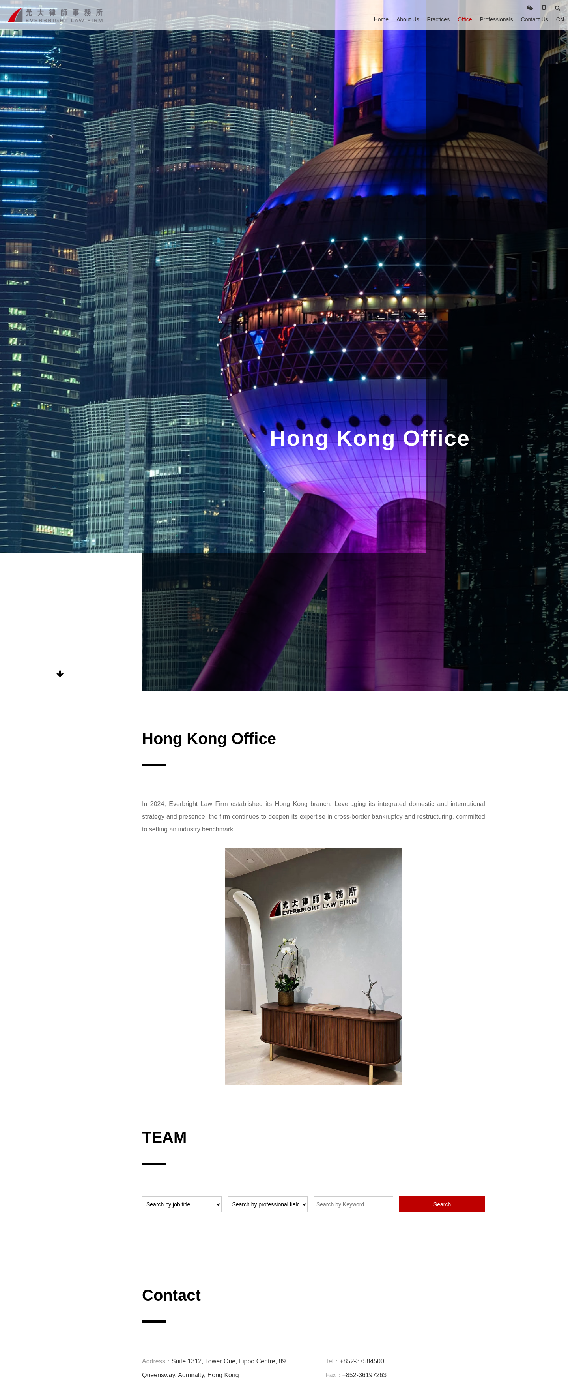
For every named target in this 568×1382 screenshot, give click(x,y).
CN (560, 19)
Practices (438, 19)
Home (381, 19)
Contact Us (534, 19)
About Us (407, 19)
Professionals (496, 19)
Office (465, 19)
